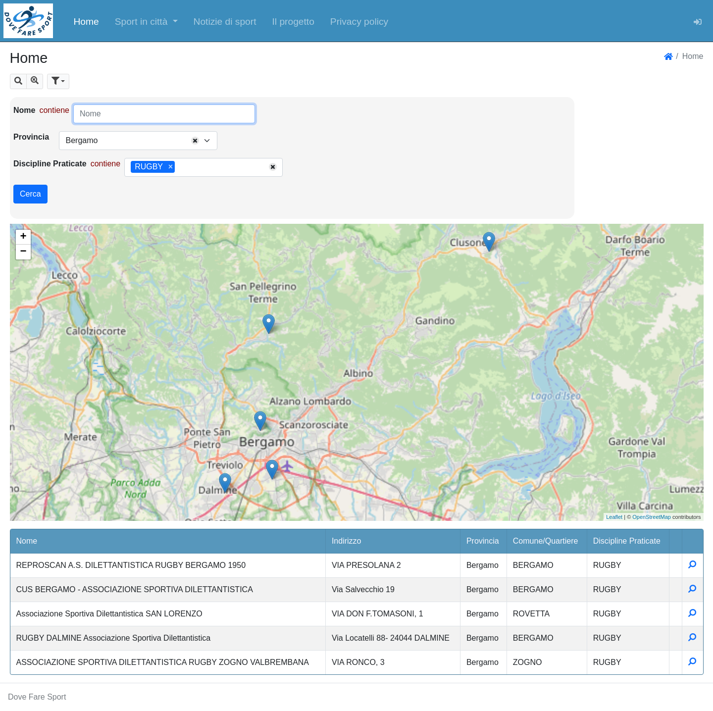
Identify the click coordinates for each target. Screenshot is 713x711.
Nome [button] (27, 541)
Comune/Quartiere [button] (545, 541)
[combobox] (138, 140)
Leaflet (614, 517)
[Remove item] (170, 167)
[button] (146, 21)
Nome (24, 110)
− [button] (23, 252)
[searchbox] (181, 167)
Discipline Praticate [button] (627, 541)
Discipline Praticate (50, 163)
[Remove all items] (195, 141)
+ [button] (23, 237)
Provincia (31, 137)
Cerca (30, 194)
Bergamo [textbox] (81, 140)
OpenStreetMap (651, 517)
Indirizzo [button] (346, 541)
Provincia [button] (482, 541)
